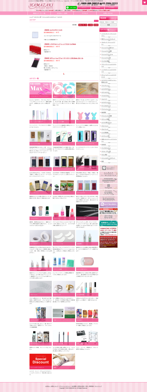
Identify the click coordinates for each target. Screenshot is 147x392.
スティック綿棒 (105, 119)
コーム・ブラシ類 (106, 151)
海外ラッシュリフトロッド (108, 39)
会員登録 (97, 7)
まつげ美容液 (104, 132)
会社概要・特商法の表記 (78, 386)
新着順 (96, 25)
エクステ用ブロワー (106, 122)
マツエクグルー (105, 95)
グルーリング (104, 129)
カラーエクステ (105, 92)
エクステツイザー (106, 102)
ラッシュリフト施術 (106, 51)
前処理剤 (103, 112)
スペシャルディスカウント (108, 158)
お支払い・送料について (51, 386)
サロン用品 (104, 154)
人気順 (90, 25)
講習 (102, 161)
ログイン (84, 7)
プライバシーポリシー (65, 386)
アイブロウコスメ (106, 148)
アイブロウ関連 (105, 61)
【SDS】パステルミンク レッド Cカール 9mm (60, 44)
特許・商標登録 (90, 386)
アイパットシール (106, 109)
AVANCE (103, 144)
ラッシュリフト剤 (106, 57)
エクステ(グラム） (106, 89)
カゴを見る (111, 7)
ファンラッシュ (105, 85)
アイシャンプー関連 (106, 115)
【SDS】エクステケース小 (53, 30)
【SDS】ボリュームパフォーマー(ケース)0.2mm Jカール (63, 58)
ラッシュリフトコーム (107, 54)
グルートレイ (104, 126)
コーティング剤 (105, 136)
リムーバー (104, 99)
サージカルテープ (106, 105)
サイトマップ (98, 386)
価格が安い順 (83, 25)
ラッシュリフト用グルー (107, 47)
